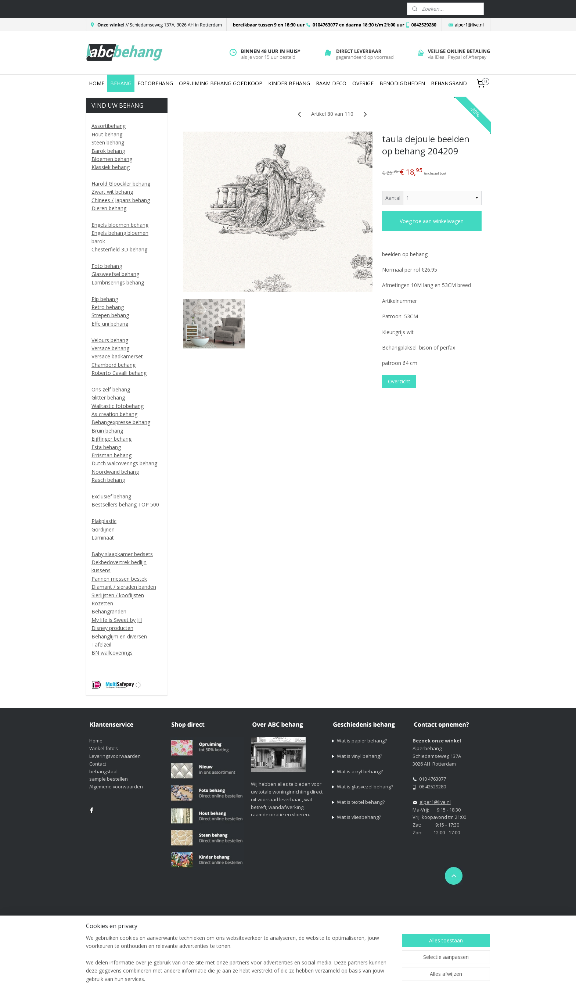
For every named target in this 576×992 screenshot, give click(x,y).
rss (344, 918)
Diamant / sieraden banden (123, 586)
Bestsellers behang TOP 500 (125, 504)
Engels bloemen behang (119, 224)
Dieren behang (108, 208)
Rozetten (102, 603)
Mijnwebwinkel (436, 918)
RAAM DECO (331, 83)
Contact (97, 763)
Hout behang (106, 134)
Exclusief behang (111, 496)
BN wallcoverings (112, 652)
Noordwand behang (115, 471)
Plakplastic (103, 521)
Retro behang (107, 307)
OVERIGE (363, 83)
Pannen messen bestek (119, 578)
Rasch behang (108, 479)
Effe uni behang (109, 323)
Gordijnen (103, 529)
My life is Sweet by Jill (116, 619)
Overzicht (399, 381)
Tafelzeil (101, 644)
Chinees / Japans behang (120, 200)
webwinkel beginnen (372, 918)
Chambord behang (113, 364)
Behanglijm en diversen (119, 636)
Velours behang (109, 340)
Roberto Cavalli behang (119, 372)
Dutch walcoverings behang (124, 463)
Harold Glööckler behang (120, 183)
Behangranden (108, 611)
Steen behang (107, 142)
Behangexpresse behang (120, 422)
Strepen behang (110, 315)
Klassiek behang (110, 167)
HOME (96, 83)
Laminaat (102, 537)
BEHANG (121, 83)
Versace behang (110, 348)
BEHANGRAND (449, 83)
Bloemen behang (111, 158)
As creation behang (114, 414)
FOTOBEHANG (155, 83)
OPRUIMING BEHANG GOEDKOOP (220, 83)
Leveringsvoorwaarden (115, 756)
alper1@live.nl (435, 802)
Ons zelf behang (110, 389)
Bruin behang (107, 430)
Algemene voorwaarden (116, 786)
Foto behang (106, 265)
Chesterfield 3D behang (119, 249)
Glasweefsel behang (115, 274)
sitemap (329, 918)
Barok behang (108, 150)
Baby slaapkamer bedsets (122, 554)
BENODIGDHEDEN (402, 83)
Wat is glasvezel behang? (365, 786)
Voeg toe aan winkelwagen (432, 221)
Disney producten (112, 627)
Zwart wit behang (112, 191)
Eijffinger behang (111, 438)
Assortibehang (108, 125)
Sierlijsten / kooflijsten (117, 595)
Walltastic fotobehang (117, 405)
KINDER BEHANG (289, 83)
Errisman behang (111, 455)
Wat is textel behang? (361, 802)
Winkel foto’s (103, 748)
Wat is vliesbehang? (359, 817)
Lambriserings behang (117, 282)
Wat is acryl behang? (360, 771)
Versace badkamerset (117, 356)
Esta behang (106, 447)
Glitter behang (108, 397)
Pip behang (104, 299)
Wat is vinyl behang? (359, 756)
